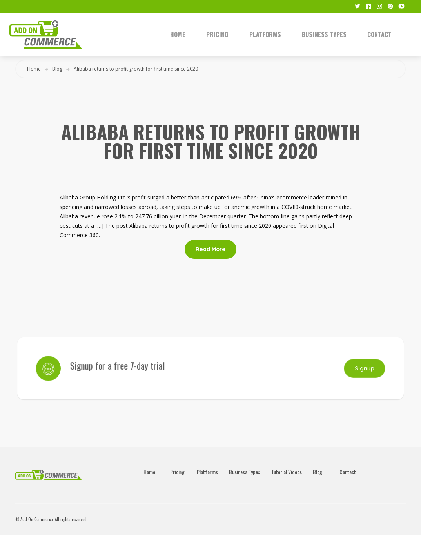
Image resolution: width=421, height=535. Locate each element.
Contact (379, 34)
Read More (210, 249)
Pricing (217, 34)
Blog (57, 69)
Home (177, 34)
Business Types (324, 34)
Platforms (265, 34)
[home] (79, 34)
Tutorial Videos (286, 472)
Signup (358, 368)
